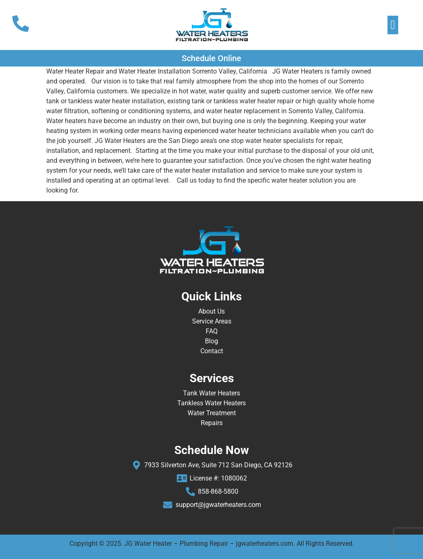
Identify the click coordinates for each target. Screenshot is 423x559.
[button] (392, 25)
